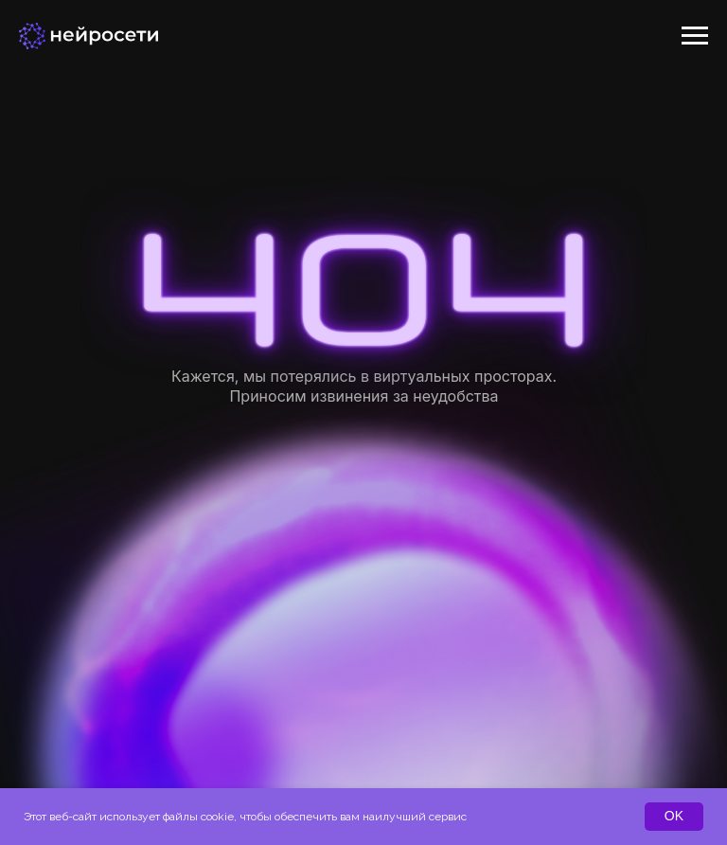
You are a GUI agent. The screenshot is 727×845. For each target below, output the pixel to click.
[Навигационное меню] (695, 36)
